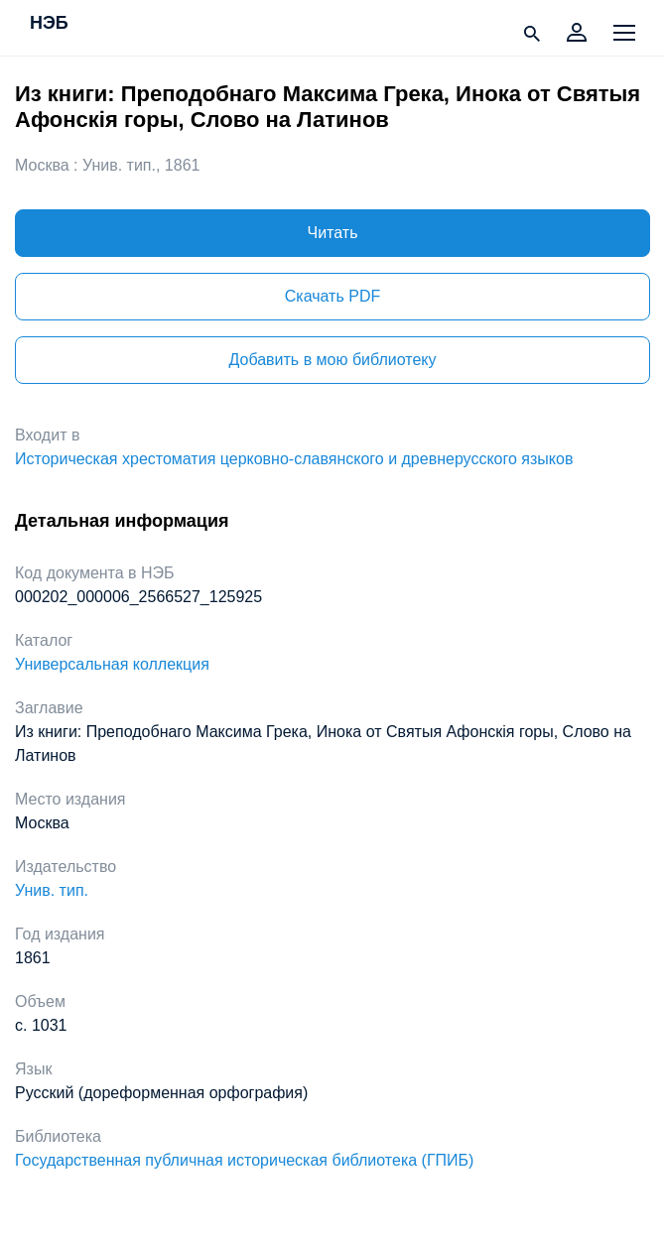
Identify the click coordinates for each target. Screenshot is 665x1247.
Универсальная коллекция (112, 664)
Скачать (332, 296)
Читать (333, 232)
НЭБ (49, 24)
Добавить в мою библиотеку (332, 359)
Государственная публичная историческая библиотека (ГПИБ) (244, 1160)
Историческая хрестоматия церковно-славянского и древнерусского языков (294, 458)
